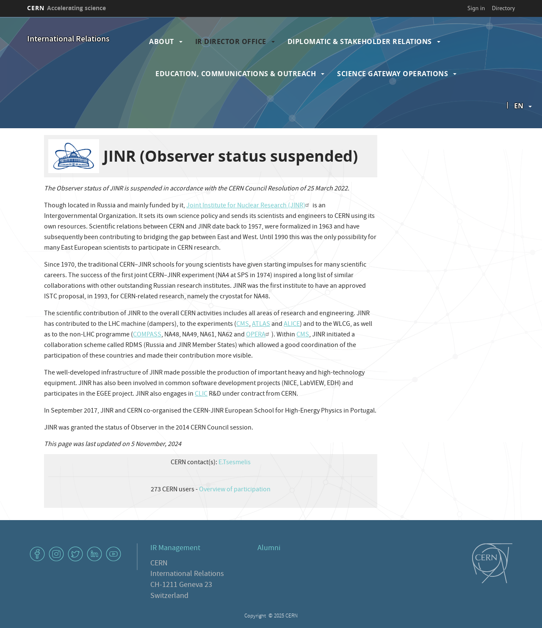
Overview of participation (235, 490)
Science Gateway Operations (392, 73)
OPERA (258, 335)
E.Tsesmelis (234, 463)
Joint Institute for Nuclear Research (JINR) (248, 206)
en (518, 105)
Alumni (268, 548)
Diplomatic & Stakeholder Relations (360, 41)
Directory (503, 8)
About (161, 41)
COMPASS (147, 335)
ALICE (292, 325)
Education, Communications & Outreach (235, 73)
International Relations (68, 39)
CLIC (201, 394)
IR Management (175, 548)
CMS (242, 325)
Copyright (255, 616)
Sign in (476, 8)
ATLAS (261, 325)
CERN (66, 8)
